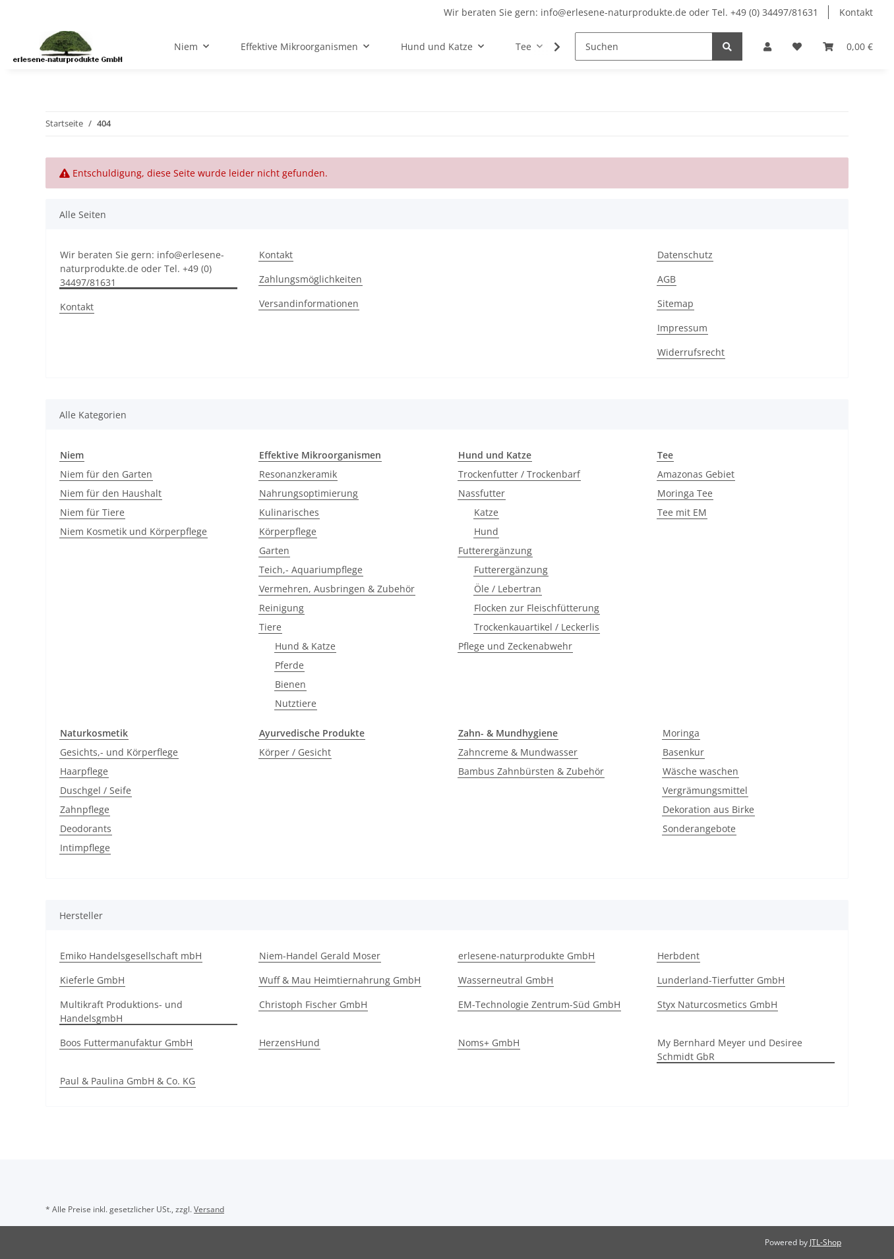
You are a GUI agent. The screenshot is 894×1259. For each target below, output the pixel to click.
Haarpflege (84, 771)
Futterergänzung (495, 550)
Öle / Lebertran (507, 588)
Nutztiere (295, 703)
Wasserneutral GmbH (505, 980)
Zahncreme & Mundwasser (518, 752)
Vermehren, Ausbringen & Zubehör (337, 588)
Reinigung (281, 608)
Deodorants (85, 828)
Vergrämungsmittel (705, 790)
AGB (666, 279)
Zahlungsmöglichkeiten (310, 279)
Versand (209, 1209)
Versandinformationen (309, 303)
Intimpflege (85, 847)
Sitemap (675, 303)
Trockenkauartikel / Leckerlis (536, 627)
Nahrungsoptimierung (308, 493)
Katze (486, 512)
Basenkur (683, 752)
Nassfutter (481, 493)
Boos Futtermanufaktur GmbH (126, 1042)
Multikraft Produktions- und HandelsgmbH (121, 1011)
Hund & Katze (305, 646)
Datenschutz (685, 254)
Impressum (682, 328)
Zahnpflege (84, 809)
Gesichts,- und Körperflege (119, 752)
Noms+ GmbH (489, 1042)
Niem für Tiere (92, 512)
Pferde (289, 665)
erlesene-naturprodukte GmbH (526, 955)
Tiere (270, 627)
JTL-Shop (825, 1242)
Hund (486, 531)
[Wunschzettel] (797, 46)
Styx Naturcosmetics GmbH (717, 1004)
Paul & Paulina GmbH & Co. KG (127, 1081)
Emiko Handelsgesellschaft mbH (131, 955)
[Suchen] (644, 46)
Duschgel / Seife (95, 790)
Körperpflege (287, 531)
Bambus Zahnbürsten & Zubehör (531, 771)
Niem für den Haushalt (111, 493)
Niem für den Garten (106, 474)
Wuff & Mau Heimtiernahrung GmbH (340, 980)
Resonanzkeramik (298, 474)
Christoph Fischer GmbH (313, 1004)
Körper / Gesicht (295, 752)
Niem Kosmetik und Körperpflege (133, 531)
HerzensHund (289, 1042)
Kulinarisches (289, 512)
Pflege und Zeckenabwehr (515, 646)
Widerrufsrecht (691, 352)
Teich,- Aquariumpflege (311, 569)
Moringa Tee (685, 493)
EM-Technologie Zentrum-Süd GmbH (539, 1004)
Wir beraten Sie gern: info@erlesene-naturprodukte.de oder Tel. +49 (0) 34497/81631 (631, 12)
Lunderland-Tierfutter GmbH (721, 980)
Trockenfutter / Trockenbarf (519, 474)
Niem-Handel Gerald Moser (319, 955)
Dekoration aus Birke (708, 809)
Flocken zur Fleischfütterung (536, 608)
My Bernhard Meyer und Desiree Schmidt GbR (729, 1049)
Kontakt (856, 12)
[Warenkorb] (847, 46)
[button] (767, 46)
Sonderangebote (699, 828)
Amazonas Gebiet (695, 474)
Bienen (290, 684)
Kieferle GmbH (92, 980)
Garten (274, 550)
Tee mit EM (682, 512)
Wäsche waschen (700, 771)
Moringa (681, 733)
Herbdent (678, 955)
